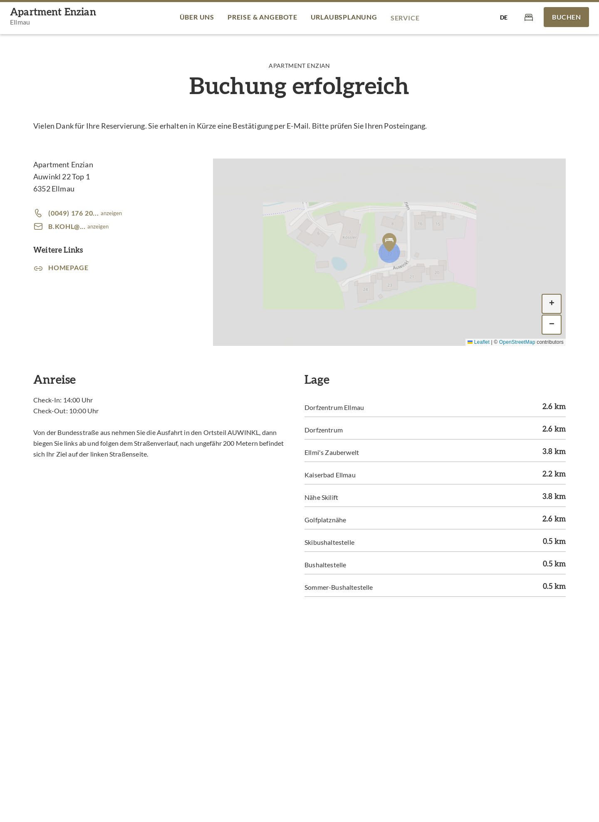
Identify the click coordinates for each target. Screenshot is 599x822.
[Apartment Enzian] (53, 17)
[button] (389, 242)
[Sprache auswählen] (503, 17)
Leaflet (479, 342)
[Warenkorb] (529, 17)
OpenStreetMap (517, 342)
